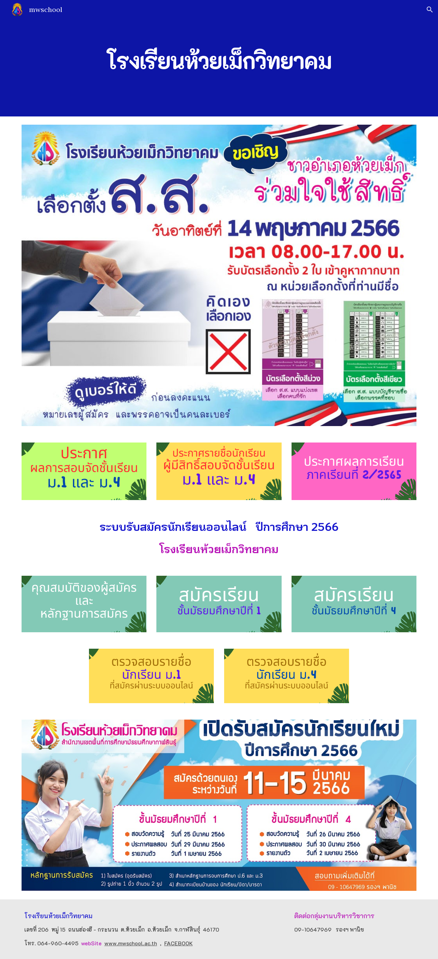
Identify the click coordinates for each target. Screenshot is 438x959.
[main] (219, 58)
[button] (430, 9)
